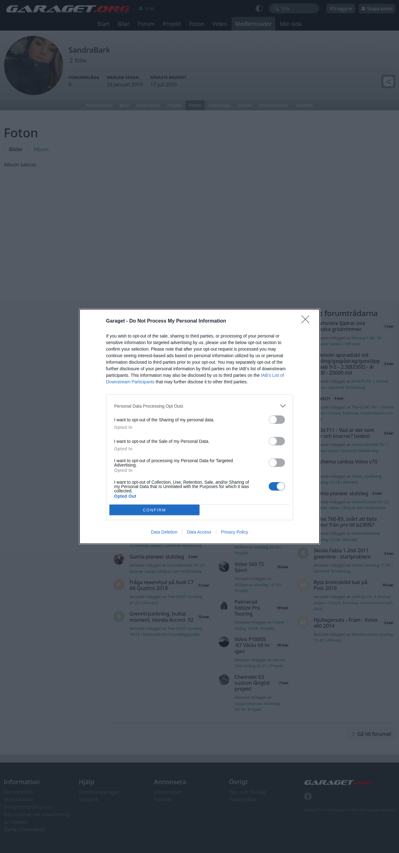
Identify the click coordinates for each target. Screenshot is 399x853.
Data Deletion (164, 532)
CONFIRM (154, 510)
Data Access (199, 532)
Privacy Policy (234, 532)
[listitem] (199, 406)
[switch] (277, 419)
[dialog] (199, 426)
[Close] (307, 321)
